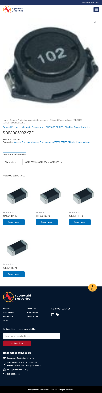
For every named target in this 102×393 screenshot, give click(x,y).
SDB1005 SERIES (54, 127)
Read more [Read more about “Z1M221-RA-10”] (13, 222)
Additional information (14, 154)
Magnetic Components (37, 120)
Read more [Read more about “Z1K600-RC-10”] (46, 222)
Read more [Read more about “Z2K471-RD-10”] (13, 274)
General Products (18, 120)
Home (5, 120)
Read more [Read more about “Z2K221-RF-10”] (79, 222)
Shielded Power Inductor (61, 120)
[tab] (14, 154)
